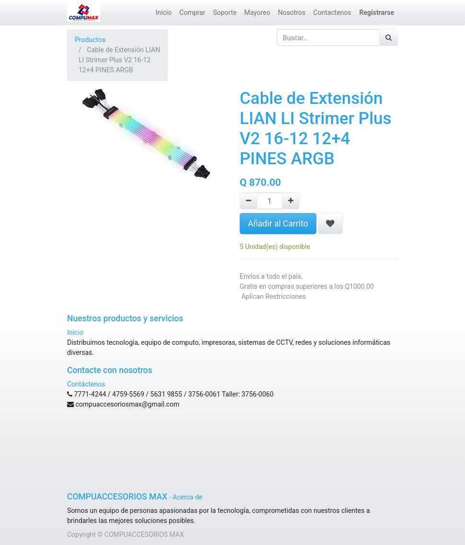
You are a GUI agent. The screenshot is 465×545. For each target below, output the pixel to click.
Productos (90, 40)
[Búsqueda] (388, 37)
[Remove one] (248, 201)
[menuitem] (163, 13)
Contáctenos (86, 384)
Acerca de (187, 497)
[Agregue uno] (291, 201)
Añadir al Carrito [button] (278, 223)
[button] (330, 223)
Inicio (75, 332)
